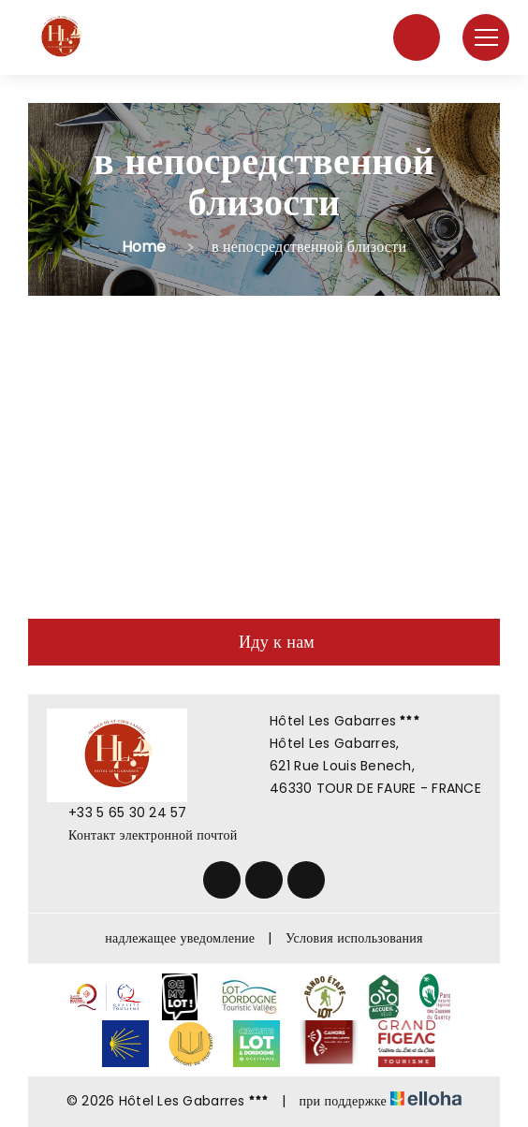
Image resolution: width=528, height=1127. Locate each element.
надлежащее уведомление (180, 938)
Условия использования (354, 938)
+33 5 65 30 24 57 (117, 812)
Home (144, 246)
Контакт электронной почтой (142, 835)
